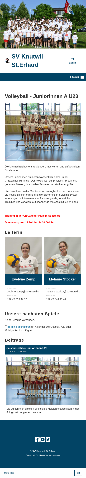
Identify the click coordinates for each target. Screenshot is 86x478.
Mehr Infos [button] (9, 473)
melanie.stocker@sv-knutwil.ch (63, 291)
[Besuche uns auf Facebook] (37, 440)
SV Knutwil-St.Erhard (28, 60)
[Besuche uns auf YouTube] (42, 440)
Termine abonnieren (19, 326)
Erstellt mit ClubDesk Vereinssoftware (43, 455)
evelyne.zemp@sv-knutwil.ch (23, 291)
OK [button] (78, 473)
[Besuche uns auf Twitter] (48, 440)
